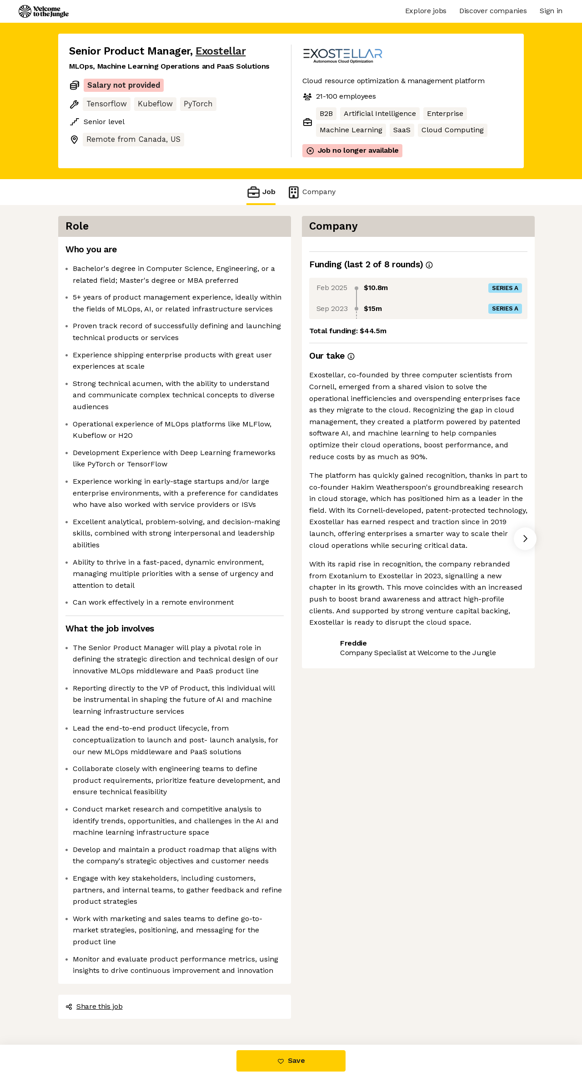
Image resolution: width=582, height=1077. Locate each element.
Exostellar (221, 51)
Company (311, 192)
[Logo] (44, 11)
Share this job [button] (94, 1006)
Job (261, 192)
